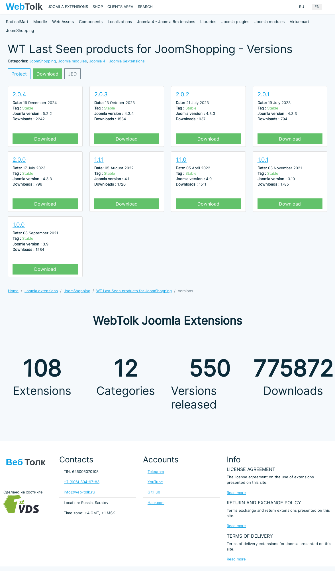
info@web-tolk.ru (79, 492)
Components (91, 21)
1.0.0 (19, 224)
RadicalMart (17, 21)
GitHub (154, 492)
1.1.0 (181, 159)
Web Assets (63, 21)
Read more (236, 493)
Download (47, 74)
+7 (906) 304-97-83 (81, 482)
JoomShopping (20, 30)
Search (145, 7)
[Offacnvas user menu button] (328, 7)
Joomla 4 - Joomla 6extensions (166, 21)
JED (72, 74)
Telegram (156, 472)
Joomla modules (269, 21)
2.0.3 (101, 94)
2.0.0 (19, 159)
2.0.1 (263, 94)
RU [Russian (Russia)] (301, 7)
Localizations (120, 21)
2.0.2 (182, 94)
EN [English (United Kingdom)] (317, 7)
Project (19, 74)
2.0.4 (19, 94)
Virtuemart (299, 21)
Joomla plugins (235, 21)
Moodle (40, 21)
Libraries (208, 21)
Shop (98, 7)
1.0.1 (263, 159)
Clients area (120, 7)
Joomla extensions (68, 7)
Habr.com (156, 503)
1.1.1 (99, 159)
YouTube (155, 482)
